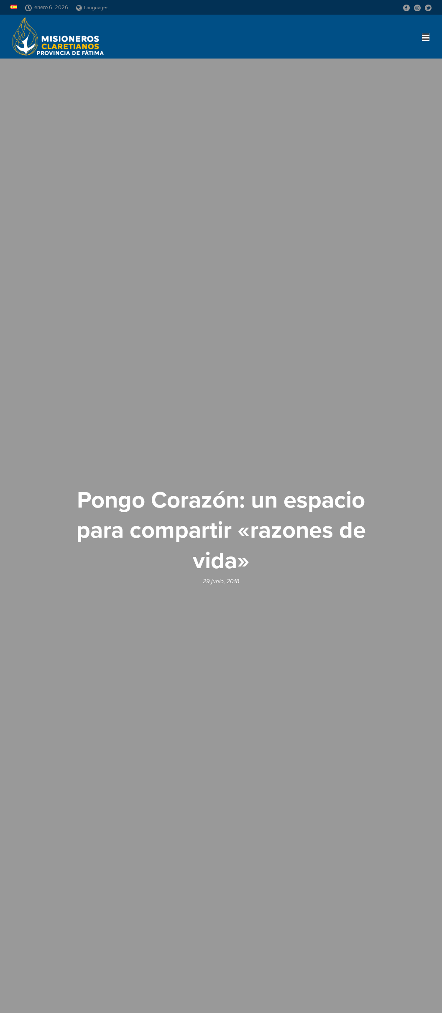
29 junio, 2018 (221, 581)
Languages (92, 7)
